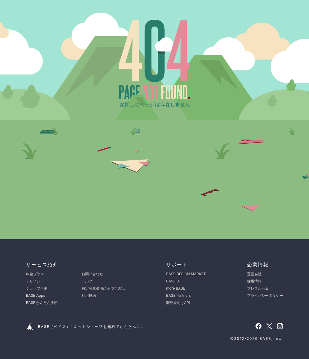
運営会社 (254, 274)
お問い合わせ (92, 274)
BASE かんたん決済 (42, 302)
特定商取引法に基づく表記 (103, 288)
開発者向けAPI (178, 302)
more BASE (175, 288)
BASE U (172, 281)
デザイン (33, 281)
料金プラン (35, 274)
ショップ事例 (37, 288)
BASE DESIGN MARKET (186, 274)
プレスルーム (258, 288)
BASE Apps (35, 295)
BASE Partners (178, 295)
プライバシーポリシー (265, 295)
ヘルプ (87, 281)
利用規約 (89, 295)
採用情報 (254, 281)
